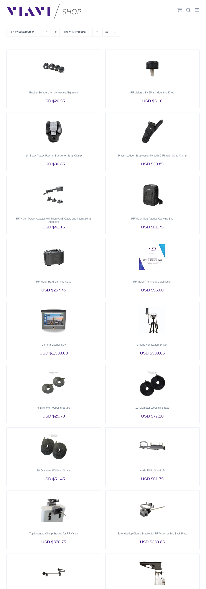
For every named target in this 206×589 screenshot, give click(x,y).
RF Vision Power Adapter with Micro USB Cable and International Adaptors (53, 220)
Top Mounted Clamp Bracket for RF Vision (53, 533)
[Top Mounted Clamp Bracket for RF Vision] (54, 509)
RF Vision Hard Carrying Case (53, 281)
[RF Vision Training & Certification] (152, 257)
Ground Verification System (152, 344)
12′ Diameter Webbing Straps (152, 407)
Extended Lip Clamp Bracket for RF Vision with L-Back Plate (152, 533)
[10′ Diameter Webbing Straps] (54, 446)
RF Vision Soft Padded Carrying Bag (152, 218)
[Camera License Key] (54, 320)
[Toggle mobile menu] (197, 10)
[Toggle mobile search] (188, 10)
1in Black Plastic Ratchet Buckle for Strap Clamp (54, 155)
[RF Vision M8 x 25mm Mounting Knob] (152, 68)
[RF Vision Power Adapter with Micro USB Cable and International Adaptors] (54, 194)
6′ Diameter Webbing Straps (54, 407)
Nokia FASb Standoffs (152, 470)
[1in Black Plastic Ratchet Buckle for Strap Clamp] (54, 131)
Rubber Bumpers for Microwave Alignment (53, 92)
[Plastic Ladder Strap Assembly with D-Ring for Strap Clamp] (152, 131)
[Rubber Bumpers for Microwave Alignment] (54, 68)
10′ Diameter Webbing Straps (54, 470)
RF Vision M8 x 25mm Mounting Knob (152, 92)
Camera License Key (54, 344)
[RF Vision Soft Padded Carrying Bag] (152, 194)
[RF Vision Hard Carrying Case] (54, 257)
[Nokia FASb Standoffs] (152, 446)
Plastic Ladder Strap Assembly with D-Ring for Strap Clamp (152, 155)
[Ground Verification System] (152, 320)
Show (75, 31)
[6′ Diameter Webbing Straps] (54, 383)
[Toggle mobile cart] (180, 10)
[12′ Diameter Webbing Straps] (152, 383)
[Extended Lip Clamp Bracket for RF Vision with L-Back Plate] (152, 509)
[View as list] (115, 32)
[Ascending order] (55, 32)
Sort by (22, 31)
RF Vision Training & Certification (152, 281)
